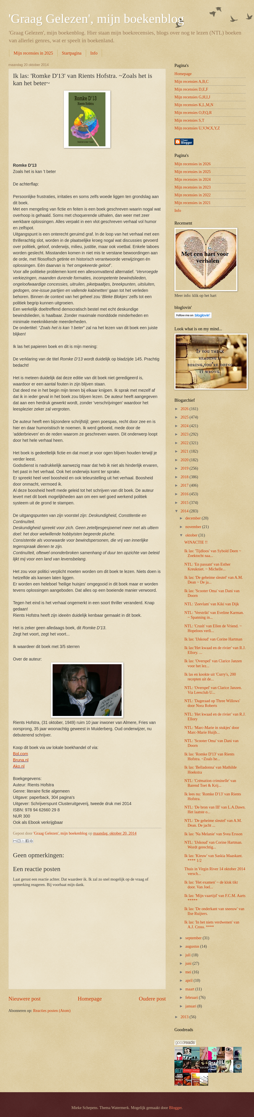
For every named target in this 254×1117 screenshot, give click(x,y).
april (189, 980)
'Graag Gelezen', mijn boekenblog (96, 18)
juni (189, 963)
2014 (184, 511)
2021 (184, 451)
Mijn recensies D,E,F (191, 89)
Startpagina (72, 53)
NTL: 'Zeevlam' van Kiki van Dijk (211, 604)
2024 (184, 426)
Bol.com (20, 754)
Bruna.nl (20, 760)
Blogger (175, 1108)
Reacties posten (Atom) (52, 1010)
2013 (184, 1017)
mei (188, 972)
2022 (184, 443)
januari (191, 1006)
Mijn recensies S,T (189, 120)
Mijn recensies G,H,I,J (192, 97)
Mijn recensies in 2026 (192, 164)
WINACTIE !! (196, 542)
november (193, 527)
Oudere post (152, 999)
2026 (184, 409)
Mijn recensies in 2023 (192, 187)
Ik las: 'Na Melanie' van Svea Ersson (213, 834)
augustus (192, 946)
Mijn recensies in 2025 (33, 53)
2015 (184, 502)
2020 (184, 460)
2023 (184, 434)
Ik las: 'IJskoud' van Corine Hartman (213, 639)
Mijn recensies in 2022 (192, 195)
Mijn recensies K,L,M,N (193, 105)
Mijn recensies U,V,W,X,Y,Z (197, 128)
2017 (184, 485)
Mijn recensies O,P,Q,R (193, 112)
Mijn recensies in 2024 (192, 179)
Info (93, 53)
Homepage (90, 999)
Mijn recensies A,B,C (191, 81)
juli (188, 955)
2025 (184, 417)
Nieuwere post (24, 999)
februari (192, 997)
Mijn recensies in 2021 (192, 203)
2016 (184, 494)
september (194, 938)
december (193, 518)
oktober (192, 535)
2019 (184, 468)
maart (190, 989)
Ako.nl (19, 766)
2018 (184, 477)
